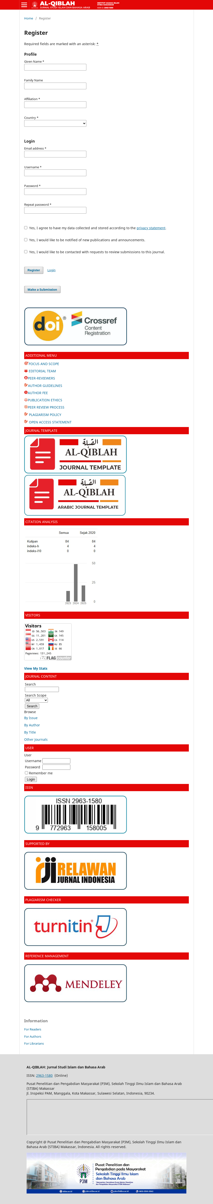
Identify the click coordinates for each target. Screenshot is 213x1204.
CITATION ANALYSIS (41, 521)
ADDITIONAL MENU (41, 355)
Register (34, 270)
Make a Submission (42, 289)
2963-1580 (44, 1075)
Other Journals (36, 739)
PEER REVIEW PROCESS (46, 407)
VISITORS (32, 615)
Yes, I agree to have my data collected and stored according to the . (95, 228)
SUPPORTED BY (37, 843)
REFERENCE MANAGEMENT (47, 956)
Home (28, 18)
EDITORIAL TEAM (40, 371)
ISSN (29, 787)
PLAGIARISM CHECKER (43, 899)
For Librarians (34, 1043)
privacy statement (151, 228)
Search (42, 687)
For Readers (32, 1029)
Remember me (41, 773)
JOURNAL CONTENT (41, 676)
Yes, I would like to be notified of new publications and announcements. (84, 240)
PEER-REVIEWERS (41, 378)
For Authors (32, 1036)
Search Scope (36, 697)
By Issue (31, 718)
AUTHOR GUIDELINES (45, 385)
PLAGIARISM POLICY (44, 414)
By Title (30, 732)
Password (32, 767)
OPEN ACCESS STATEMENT (50, 422)
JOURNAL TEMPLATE (41, 430)
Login (51, 270)
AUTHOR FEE (38, 393)
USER (29, 748)
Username (33, 761)
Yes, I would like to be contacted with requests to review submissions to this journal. (94, 252)
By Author (32, 725)
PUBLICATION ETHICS (45, 400)
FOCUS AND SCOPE (41, 363)
